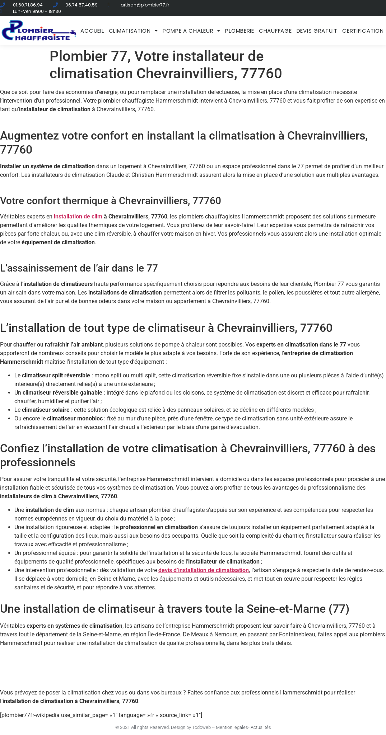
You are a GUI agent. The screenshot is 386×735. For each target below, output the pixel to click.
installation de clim (78, 216)
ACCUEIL (92, 30)
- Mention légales (230, 727)
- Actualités (259, 727)
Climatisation (133, 30)
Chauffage (275, 30)
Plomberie (239, 30)
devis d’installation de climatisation (203, 570)
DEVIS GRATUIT (317, 30)
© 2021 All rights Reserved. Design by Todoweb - (164, 727)
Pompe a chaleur (191, 30)
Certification (362, 30)
